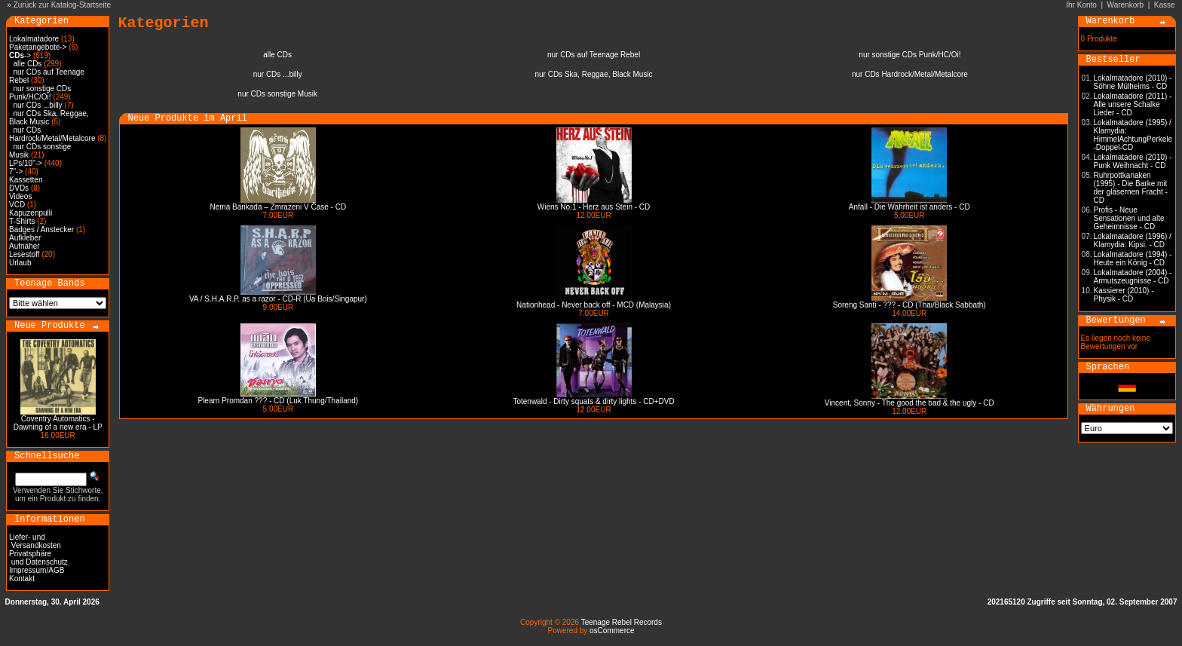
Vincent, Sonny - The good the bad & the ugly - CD (909, 403)
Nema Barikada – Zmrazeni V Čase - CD (278, 207)
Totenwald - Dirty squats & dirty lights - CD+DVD (593, 401)
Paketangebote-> (37, 47)
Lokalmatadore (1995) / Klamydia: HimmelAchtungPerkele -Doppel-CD (1133, 135)
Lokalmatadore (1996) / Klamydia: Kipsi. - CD (1132, 240)
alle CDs (28, 64)
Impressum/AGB (36, 570)
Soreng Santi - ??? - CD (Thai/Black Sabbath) (909, 305)
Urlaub (20, 263)
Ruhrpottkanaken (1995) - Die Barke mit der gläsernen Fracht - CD (1131, 187)
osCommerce (611, 630)
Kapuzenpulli (30, 213)
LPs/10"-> (25, 163)
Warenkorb (1125, 5)
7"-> (16, 171)
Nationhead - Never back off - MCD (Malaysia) (593, 305)
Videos (20, 196)
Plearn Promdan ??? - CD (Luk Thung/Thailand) (278, 400)
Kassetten (25, 180)
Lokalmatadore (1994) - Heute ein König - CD (1133, 258)
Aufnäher (24, 246)
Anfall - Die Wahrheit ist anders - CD (909, 207)
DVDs (19, 188)
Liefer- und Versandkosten (35, 541)
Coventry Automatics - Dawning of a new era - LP (58, 423)
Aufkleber (25, 238)
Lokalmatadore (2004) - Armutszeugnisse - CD (1133, 276)
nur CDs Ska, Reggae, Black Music (49, 117)
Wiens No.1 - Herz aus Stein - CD (594, 207)
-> (20, 55)
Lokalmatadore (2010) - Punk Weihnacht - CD (1133, 161)
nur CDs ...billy (38, 105)
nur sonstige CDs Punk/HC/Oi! (40, 92)
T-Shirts (22, 221)
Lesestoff (24, 254)
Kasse (1164, 5)
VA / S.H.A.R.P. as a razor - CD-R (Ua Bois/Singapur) (278, 299)
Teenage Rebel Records (621, 622)
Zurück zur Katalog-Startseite (63, 5)
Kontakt (22, 578)
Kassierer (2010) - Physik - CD (1124, 294)
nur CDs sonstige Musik (277, 94)
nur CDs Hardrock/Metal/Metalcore (52, 134)
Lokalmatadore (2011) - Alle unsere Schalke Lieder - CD (1133, 104)
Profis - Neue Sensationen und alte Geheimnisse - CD (1129, 218)
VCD (17, 205)
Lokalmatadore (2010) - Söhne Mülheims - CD (1133, 82)
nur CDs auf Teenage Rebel (593, 55)
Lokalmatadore (34, 39)
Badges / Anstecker (41, 229)
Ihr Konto (1081, 5)
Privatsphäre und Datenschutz (38, 558)
